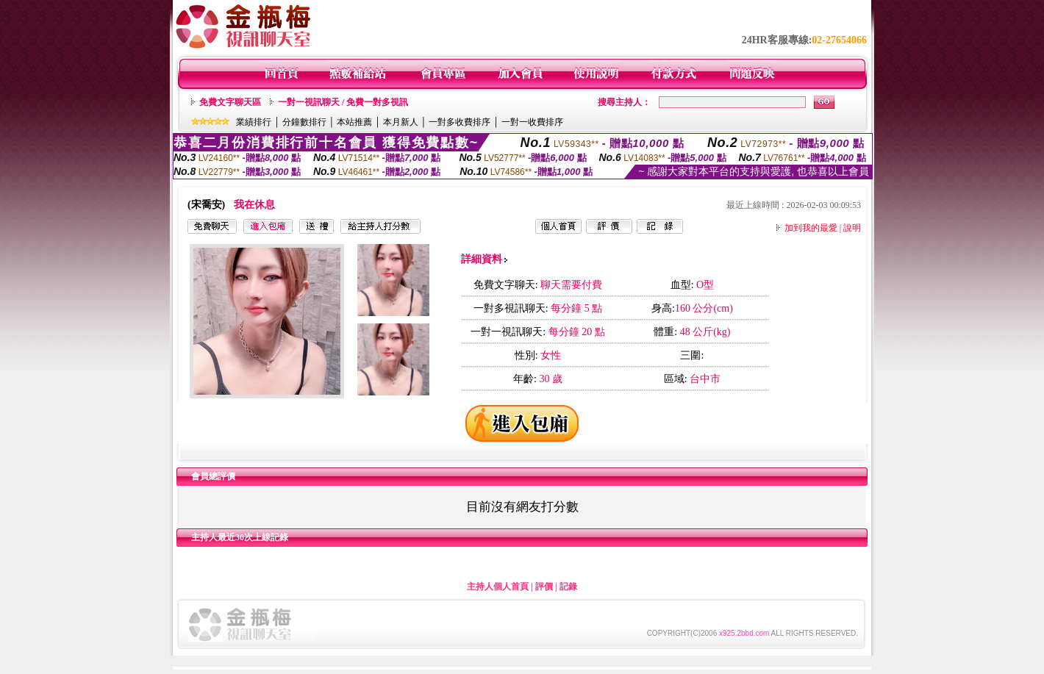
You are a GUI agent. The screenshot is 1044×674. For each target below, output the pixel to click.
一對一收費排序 (532, 122)
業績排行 (253, 122)
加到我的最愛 (810, 228)
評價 (544, 586)
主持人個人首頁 (498, 586)
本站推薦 (354, 122)
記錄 (568, 586)
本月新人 (400, 122)
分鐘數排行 (304, 122)
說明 (852, 228)
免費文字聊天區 (230, 102)
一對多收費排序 (459, 122)
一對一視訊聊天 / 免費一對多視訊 (343, 102)
